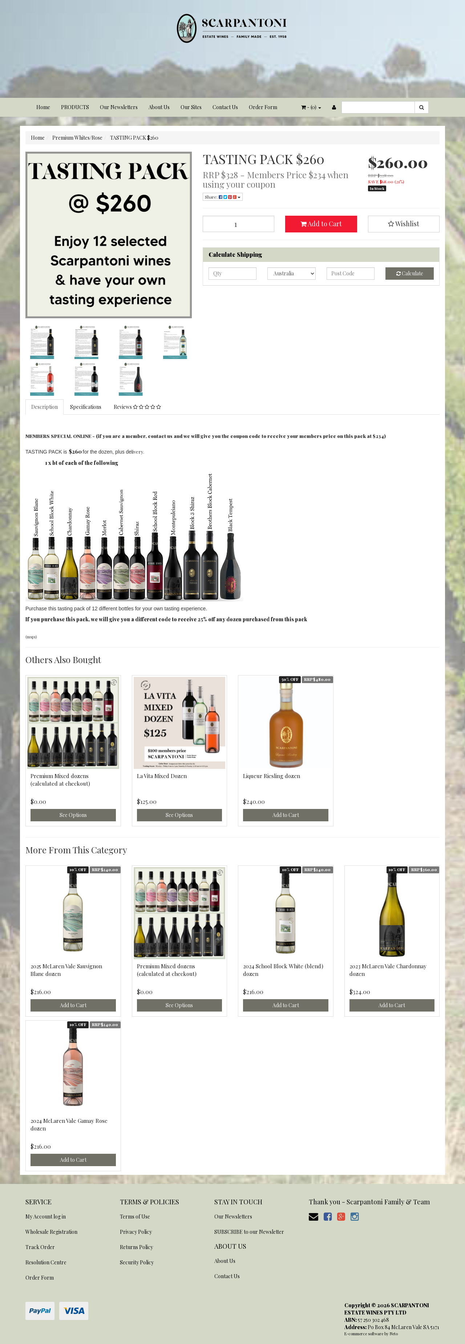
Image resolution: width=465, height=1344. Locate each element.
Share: (222, 197)
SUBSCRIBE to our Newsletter (249, 1231)
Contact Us (225, 107)
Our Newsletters (119, 107)
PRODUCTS (75, 107)
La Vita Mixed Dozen (162, 775)
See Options (73, 814)
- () (311, 107)
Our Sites (191, 107)
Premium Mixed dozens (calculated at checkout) (60, 779)
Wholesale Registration (51, 1231)
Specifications (85, 406)
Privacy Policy (136, 1231)
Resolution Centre (45, 1262)
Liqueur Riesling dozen (271, 775)
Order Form (263, 107)
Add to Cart (321, 223)
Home (43, 107)
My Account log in (45, 1216)
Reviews (137, 406)
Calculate (409, 273)
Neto (394, 1333)
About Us (159, 107)
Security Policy (137, 1262)
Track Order (40, 1247)
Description (44, 406)
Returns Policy (136, 1247)
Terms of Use (135, 1216)
